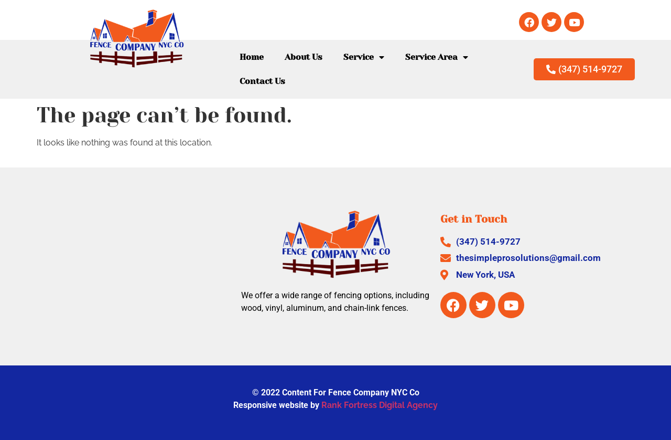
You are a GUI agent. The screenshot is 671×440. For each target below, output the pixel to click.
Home (252, 57)
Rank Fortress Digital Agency (379, 405)
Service (363, 57)
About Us (303, 57)
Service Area (436, 57)
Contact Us (262, 81)
